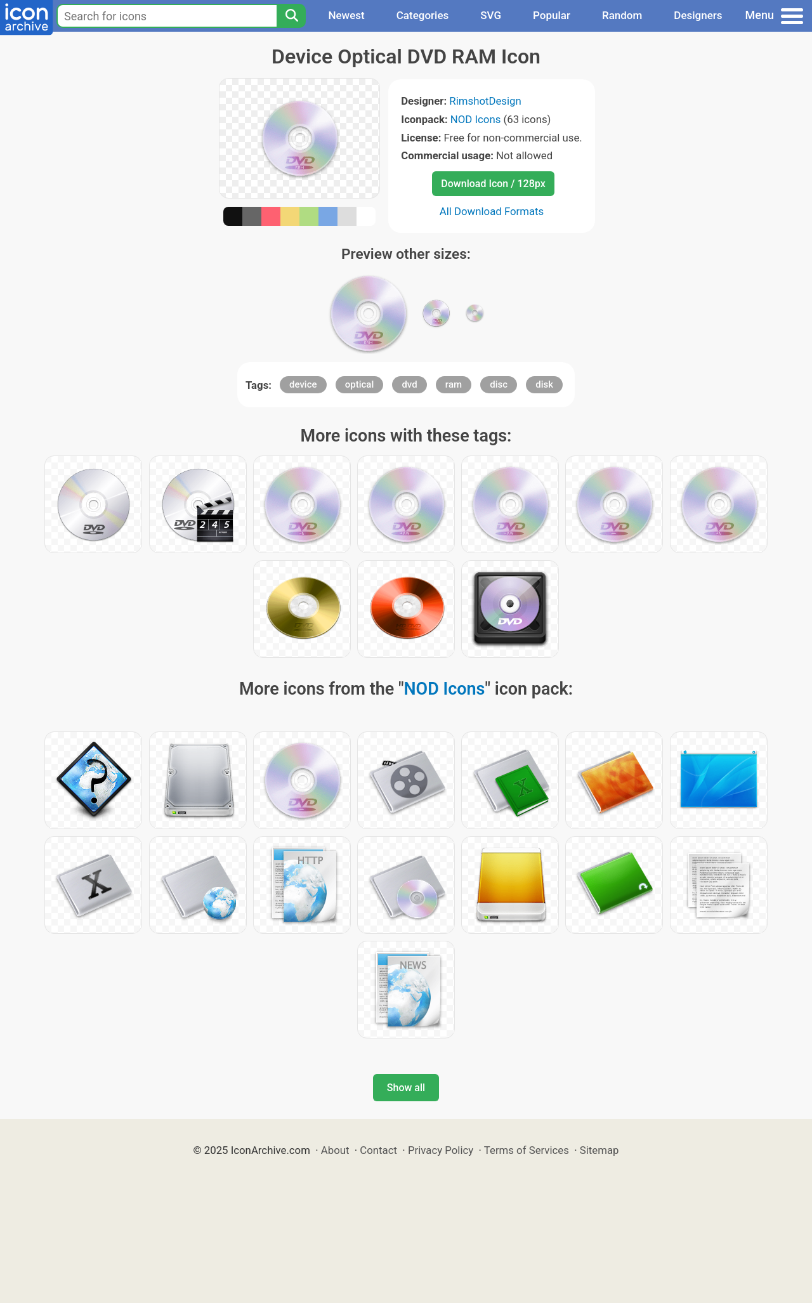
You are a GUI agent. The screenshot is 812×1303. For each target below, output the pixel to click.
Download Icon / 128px (493, 184)
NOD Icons (475, 119)
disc (499, 384)
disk (544, 384)
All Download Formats (492, 211)
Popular (551, 15)
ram (453, 384)
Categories (422, 15)
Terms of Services (526, 1150)
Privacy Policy (440, 1150)
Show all (406, 1088)
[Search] (291, 16)
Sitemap (599, 1150)
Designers (698, 15)
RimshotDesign (485, 101)
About (335, 1150)
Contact (378, 1150)
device (303, 384)
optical (359, 384)
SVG (490, 15)
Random (622, 15)
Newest (346, 15)
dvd (409, 384)
